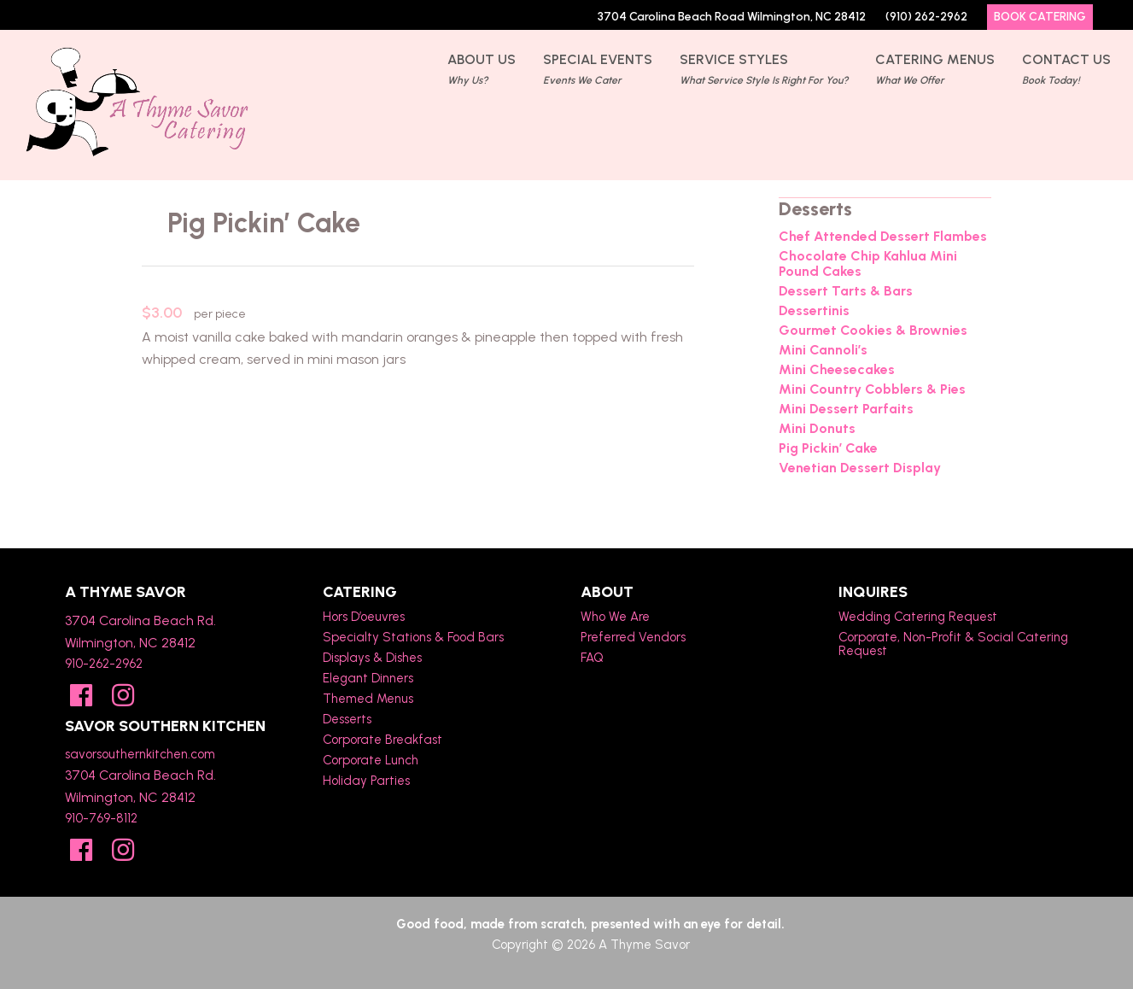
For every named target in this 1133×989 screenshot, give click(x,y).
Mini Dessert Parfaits (846, 409)
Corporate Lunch (370, 760)
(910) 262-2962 (926, 16)
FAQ (592, 657)
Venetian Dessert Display (860, 468)
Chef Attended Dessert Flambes (883, 236)
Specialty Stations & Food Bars (413, 637)
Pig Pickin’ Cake (828, 448)
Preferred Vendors (633, 637)
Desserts (347, 719)
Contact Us (1066, 71)
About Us (481, 71)
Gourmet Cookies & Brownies (873, 330)
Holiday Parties (366, 780)
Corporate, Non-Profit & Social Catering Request (953, 643)
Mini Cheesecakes (837, 369)
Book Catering (1040, 16)
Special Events (597, 71)
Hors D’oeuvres (364, 616)
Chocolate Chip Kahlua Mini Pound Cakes (868, 264)
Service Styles (764, 71)
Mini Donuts (817, 428)
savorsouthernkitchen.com (140, 754)
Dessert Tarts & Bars (846, 291)
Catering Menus (935, 71)
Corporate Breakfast (382, 739)
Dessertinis (814, 311)
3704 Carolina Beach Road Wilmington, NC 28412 (732, 16)
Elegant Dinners (368, 678)
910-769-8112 (101, 818)
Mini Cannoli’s (823, 350)
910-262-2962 (104, 663)
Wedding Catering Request (917, 616)
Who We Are (615, 616)
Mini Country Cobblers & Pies (872, 389)
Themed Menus (368, 698)
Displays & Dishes (372, 657)
